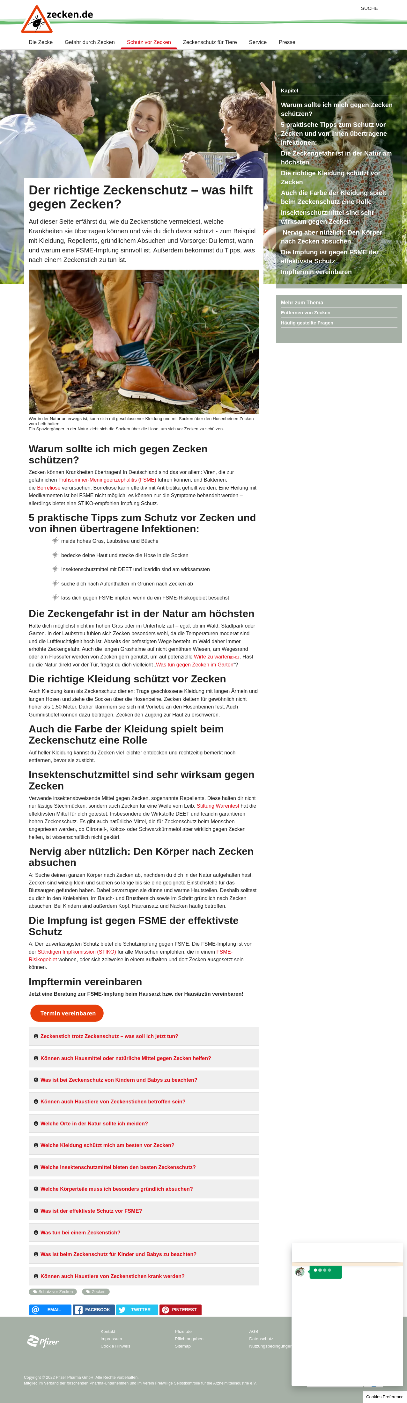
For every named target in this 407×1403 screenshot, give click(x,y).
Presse (287, 42)
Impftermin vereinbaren (316, 271)
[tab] (144, 1038)
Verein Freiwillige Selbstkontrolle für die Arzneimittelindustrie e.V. (200, 1383)
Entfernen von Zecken (305, 312)
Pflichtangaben (189, 1338)
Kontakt (107, 1331)
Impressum (111, 1338)
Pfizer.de (183, 1331)
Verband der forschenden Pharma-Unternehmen (86, 1383)
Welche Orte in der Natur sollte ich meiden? (94, 1123)
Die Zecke (42, 42)
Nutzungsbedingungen (270, 1346)
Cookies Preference (384, 1396)
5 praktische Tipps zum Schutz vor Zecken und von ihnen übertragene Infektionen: (334, 133)
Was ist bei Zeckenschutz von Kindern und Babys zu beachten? (119, 1080)
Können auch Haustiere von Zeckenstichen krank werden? (113, 1276)
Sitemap (183, 1346)
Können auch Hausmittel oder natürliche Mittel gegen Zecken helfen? (126, 1058)
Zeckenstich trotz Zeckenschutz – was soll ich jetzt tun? (109, 1036)
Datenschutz (261, 1338)
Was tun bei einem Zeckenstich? (81, 1232)
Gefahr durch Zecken (90, 42)
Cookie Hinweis (115, 1346)
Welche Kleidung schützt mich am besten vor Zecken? (107, 1145)
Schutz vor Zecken (149, 42)
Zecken (99, 1291)
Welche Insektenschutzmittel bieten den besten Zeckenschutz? (118, 1167)
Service (257, 42)
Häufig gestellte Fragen (307, 322)
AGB (253, 1331)
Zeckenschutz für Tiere (210, 42)
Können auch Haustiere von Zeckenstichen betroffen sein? (113, 1101)
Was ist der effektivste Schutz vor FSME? (91, 1211)
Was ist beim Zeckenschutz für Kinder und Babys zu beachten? (118, 1254)
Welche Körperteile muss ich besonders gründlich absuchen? (117, 1189)
